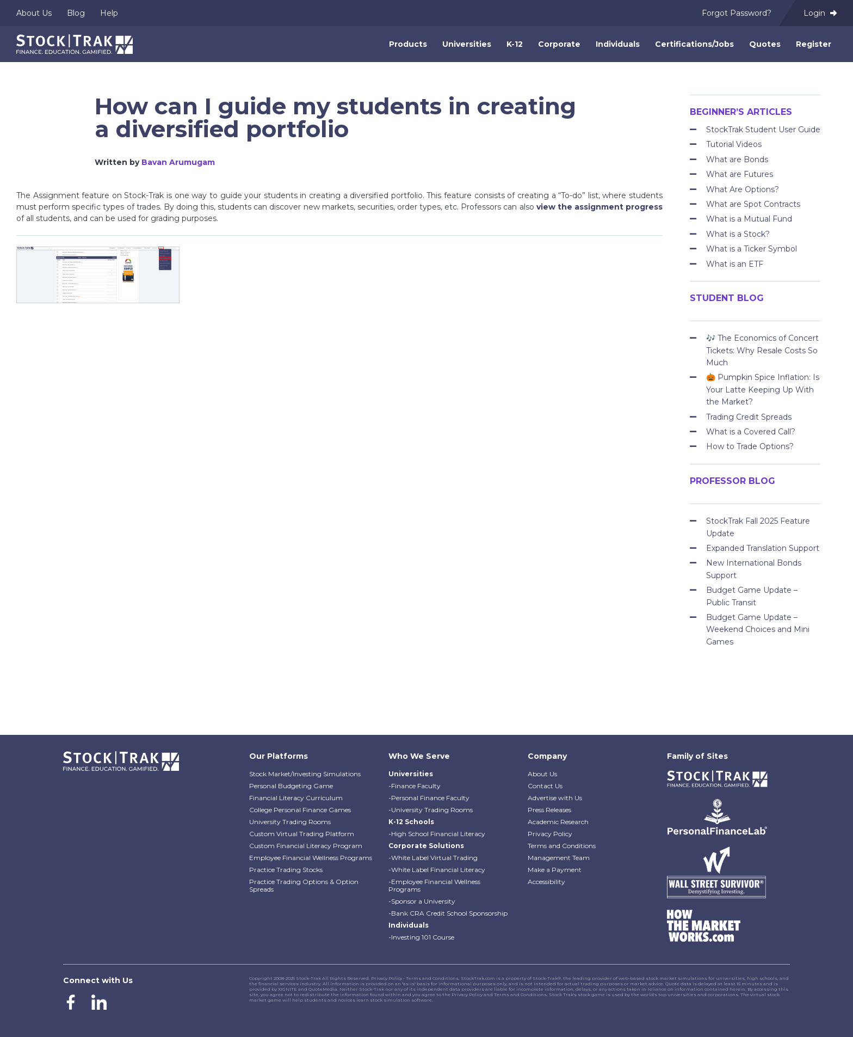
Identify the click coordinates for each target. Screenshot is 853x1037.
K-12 (514, 44)
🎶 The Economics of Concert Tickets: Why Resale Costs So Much (762, 350)
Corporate (559, 44)
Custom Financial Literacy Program (305, 846)
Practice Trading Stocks (286, 870)
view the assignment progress (599, 207)
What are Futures (739, 174)
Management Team (559, 858)
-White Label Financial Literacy (436, 870)
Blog (76, 13)
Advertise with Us (555, 798)
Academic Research (558, 822)
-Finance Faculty (414, 786)
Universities (466, 44)
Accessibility (546, 882)
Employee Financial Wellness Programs (310, 858)
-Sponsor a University (421, 901)
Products (408, 44)
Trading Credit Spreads (749, 417)
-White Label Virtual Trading (433, 858)
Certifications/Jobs (694, 44)
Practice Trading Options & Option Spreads (303, 885)
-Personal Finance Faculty (428, 798)
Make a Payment (555, 870)
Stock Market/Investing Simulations (305, 774)
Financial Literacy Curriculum (296, 798)
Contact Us (545, 786)
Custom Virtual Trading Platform (301, 834)
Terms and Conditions (562, 846)
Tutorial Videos (734, 144)
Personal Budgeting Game (291, 786)
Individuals (618, 44)
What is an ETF (734, 264)
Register (813, 44)
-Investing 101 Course (421, 937)
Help (109, 13)
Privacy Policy (550, 834)
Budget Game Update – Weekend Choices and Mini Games (757, 629)
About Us (34, 13)
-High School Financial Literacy (436, 834)
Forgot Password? (736, 13)
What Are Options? (742, 189)
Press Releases (549, 810)
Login (820, 13)
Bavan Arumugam (178, 162)
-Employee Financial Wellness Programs (434, 885)
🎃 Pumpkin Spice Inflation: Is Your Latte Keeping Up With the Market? (762, 389)
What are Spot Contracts (753, 204)
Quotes (765, 44)
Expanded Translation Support (762, 548)
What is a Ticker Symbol (751, 249)
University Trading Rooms (290, 822)
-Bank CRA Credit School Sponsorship (448, 913)
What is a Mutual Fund (749, 219)
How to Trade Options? (750, 446)
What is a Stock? (738, 234)
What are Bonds (737, 159)
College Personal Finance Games (300, 810)
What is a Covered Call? (750, 432)
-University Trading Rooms (430, 810)
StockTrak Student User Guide (763, 129)
